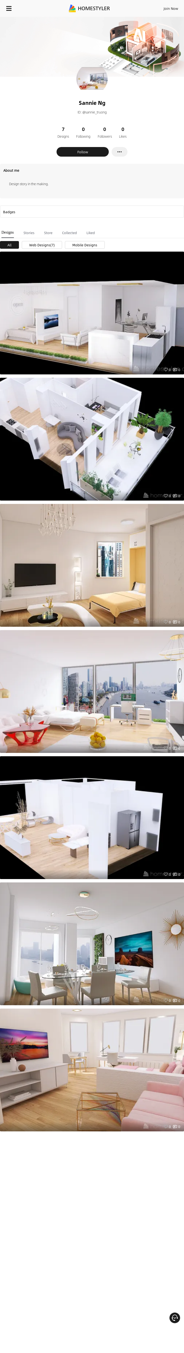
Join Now (171, 8)
